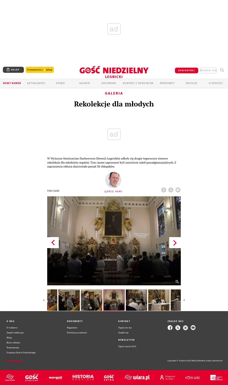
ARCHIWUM (109, 83)
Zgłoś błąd (15, 361)
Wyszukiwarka (222, 70)
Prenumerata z (39, 70)
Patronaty (167, 83)
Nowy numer (12, 83)
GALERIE (84, 83)
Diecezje (191, 83)
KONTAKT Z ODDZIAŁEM (138, 83)
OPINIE (60, 83)
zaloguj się (208, 70)
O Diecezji (216, 83)
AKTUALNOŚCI (36, 83)
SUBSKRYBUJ (186, 70)
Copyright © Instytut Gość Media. (182, 361)
